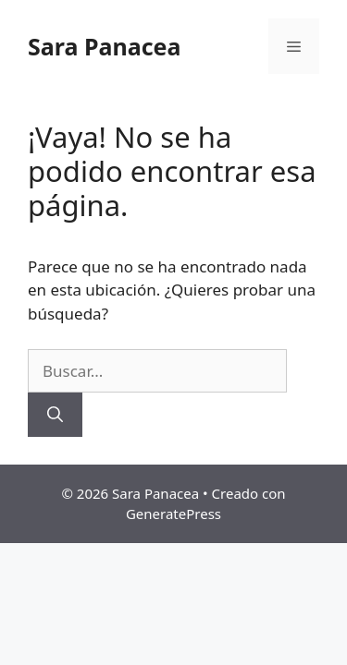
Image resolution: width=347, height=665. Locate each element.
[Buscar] (55, 415)
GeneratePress (173, 513)
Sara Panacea (104, 46)
